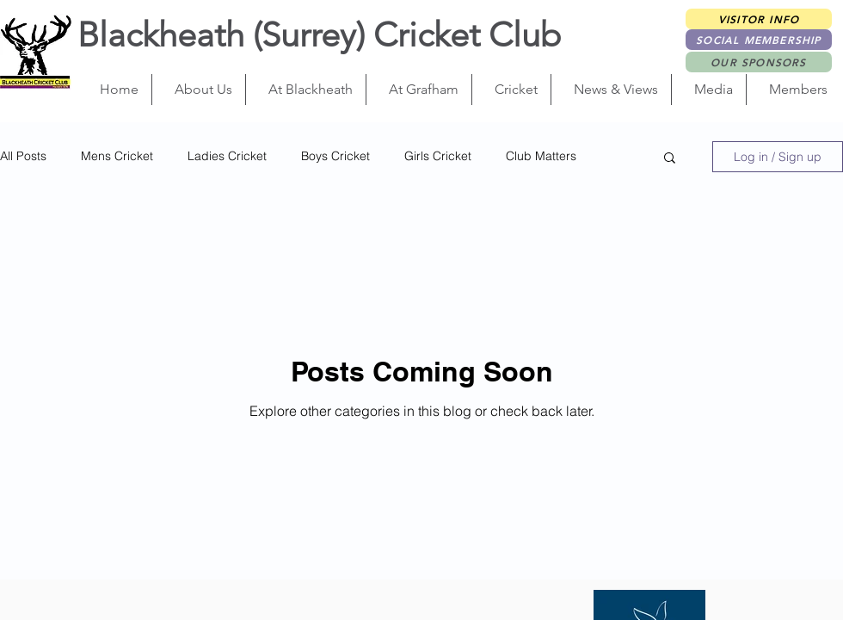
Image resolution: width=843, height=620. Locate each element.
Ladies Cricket (227, 156)
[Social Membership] (759, 39)
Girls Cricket (437, 156)
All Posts (23, 156)
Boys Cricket (335, 156)
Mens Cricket (117, 156)
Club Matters (541, 156)
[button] (198, 89)
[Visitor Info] (759, 19)
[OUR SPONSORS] (759, 62)
